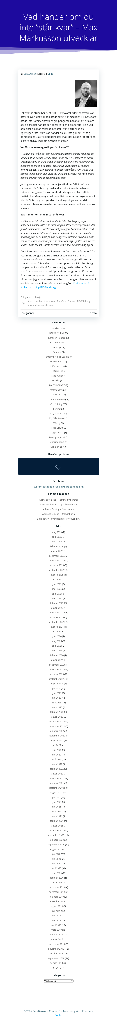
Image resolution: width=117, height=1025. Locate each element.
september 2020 (56, 844)
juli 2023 (56, 688)
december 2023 (57, 664)
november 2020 (56, 835)
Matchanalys (56, 389)
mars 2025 (57, 598)
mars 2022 (57, 764)
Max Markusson (36, 304)
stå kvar (49, 304)
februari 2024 (57, 655)
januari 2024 (57, 659)
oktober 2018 (56, 953)
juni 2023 (57, 693)
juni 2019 (56, 915)
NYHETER (56, 394)
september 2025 (57, 570)
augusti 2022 (56, 740)
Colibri (58, 1015)
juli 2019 (56, 910)
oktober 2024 (57, 617)
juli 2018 (57, 967)
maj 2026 (57, 532)
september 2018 (56, 958)
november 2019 (57, 891)
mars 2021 (57, 816)
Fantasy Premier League (57, 356)
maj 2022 (56, 754)
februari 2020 (57, 877)
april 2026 (57, 536)
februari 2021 (57, 820)
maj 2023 (56, 697)
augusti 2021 (56, 792)
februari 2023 (57, 711)
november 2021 (57, 778)
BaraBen (61, 301)
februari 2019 (56, 934)
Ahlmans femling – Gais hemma (59, 509)
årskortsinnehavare (45, 301)
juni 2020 (56, 858)
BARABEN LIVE (56, 333)
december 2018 (57, 944)
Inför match (56, 366)
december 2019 (57, 887)
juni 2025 (57, 584)
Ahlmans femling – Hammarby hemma (58, 499)
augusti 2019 (56, 906)
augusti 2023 (56, 683)
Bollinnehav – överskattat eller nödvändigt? (58, 518)
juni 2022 (57, 749)
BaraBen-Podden (57, 337)
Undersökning (57, 441)
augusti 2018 (56, 962)
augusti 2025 (56, 574)
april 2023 (56, 702)
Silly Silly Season (57, 418)
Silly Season (56, 413)
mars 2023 (57, 707)
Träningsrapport (57, 437)
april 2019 (56, 925)
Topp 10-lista (57, 432)
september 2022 (57, 735)
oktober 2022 (57, 730)
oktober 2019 (57, 896)
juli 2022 (57, 745)
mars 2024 (57, 650)
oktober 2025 (57, 565)
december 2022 (57, 721)
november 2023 (57, 669)
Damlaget (57, 347)
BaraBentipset (57, 342)
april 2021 (56, 811)
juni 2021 (57, 801)
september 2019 (57, 901)
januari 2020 (57, 882)
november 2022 (57, 726)
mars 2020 (56, 873)
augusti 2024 (56, 626)
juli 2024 (57, 631)
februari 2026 (57, 546)
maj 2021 (56, 806)
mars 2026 (57, 541)
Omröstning (56, 404)
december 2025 (57, 555)
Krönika (56, 380)
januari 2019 (57, 939)
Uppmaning (56, 446)
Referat (57, 408)
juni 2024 (57, 636)
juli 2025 (57, 579)
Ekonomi (57, 352)
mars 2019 (56, 929)
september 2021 (57, 787)
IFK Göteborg (83, 301)
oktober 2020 (57, 839)
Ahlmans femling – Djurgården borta (58, 504)
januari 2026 (57, 551)
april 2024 (57, 645)
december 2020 (57, 830)
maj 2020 (56, 863)
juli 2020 (56, 854)
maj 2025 (57, 588)
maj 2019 (56, 920)
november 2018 (56, 948)
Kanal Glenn (57, 375)
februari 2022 (57, 768)
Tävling (56, 423)
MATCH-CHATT (57, 385)
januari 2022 (57, 773)
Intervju (37, 297)
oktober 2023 (57, 674)
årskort (31, 301)
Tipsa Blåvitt (57, 427)
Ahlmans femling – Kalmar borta (58, 513)
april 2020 (56, 868)
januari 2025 (57, 607)
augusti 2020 (56, 849)
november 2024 (57, 612)
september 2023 (57, 678)
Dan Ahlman (29, 73)
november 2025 (57, 560)
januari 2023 (57, 716)
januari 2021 (57, 825)
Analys (55, 328)
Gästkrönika (56, 361)
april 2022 (56, 759)
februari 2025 (57, 603)
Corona (71, 301)
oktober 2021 (57, 782)
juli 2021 (56, 797)
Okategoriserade (56, 399)
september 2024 (57, 622)
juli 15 (50, 73)
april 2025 (57, 593)
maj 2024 (57, 641)
